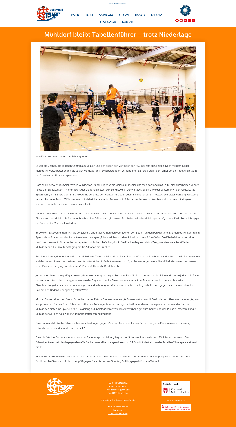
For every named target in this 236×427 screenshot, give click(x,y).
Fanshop (157, 14)
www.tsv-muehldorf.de (118, 406)
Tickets (140, 14)
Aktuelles (106, 14)
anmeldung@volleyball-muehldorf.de (118, 400)
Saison (124, 14)
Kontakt (128, 21)
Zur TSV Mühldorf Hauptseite (117, 4)
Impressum (118, 410)
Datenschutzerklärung (118, 413)
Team (89, 14)
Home (75, 14)
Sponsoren (108, 21)
